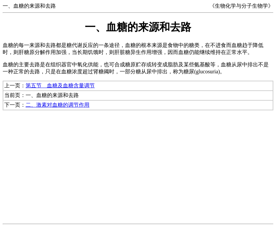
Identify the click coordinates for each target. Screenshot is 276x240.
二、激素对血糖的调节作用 (57, 105)
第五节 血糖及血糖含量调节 (60, 85)
